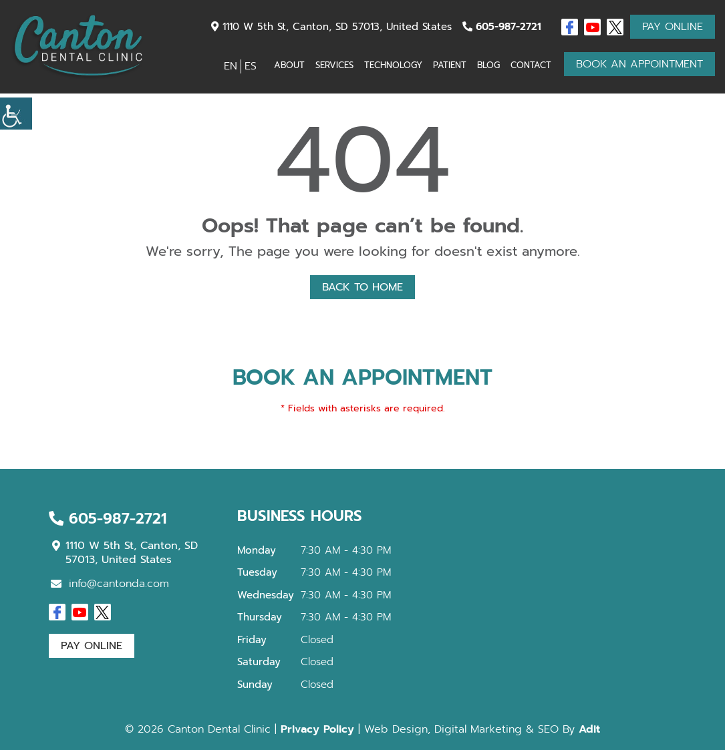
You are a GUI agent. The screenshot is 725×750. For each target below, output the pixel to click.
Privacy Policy (317, 729)
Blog (488, 65)
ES (251, 66)
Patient (449, 65)
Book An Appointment (639, 64)
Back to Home (362, 287)
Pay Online (672, 27)
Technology (393, 65)
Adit (589, 729)
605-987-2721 (501, 26)
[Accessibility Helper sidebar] (16, 114)
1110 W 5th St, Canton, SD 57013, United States (331, 26)
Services (334, 65)
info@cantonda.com (110, 584)
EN (230, 66)
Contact (531, 65)
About (289, 65)
